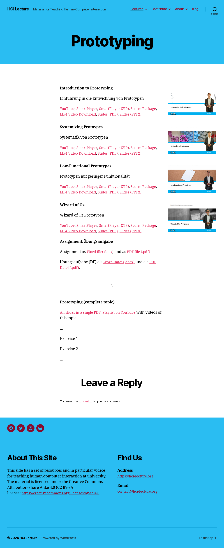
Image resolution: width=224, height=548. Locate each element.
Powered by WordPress (59, 538)
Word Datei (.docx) (120, 262)
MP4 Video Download (79, 114)
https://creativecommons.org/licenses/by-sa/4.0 (63, 493)
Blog (195, 9)
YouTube (68, 108)
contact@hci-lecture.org (138, 491)
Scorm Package (148, 108)
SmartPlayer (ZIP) (117, 108)
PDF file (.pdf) (141, 251)
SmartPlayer (88, 108)
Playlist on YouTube (122, 312)
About (179, 9)
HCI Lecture (19, 9)
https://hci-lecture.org (136, 476)
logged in (85, 401)
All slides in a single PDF (81, 312)
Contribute (159, 9)
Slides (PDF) (110, 114)
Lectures (136, 9)
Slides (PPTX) (135, 114)
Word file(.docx (100, 251)
